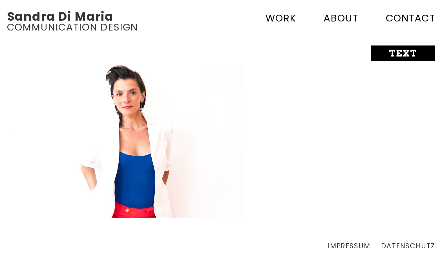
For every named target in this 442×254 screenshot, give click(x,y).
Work (281, 18)
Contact (410, 18)
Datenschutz (408, 246)
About (341, 18)
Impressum (349, 246)
